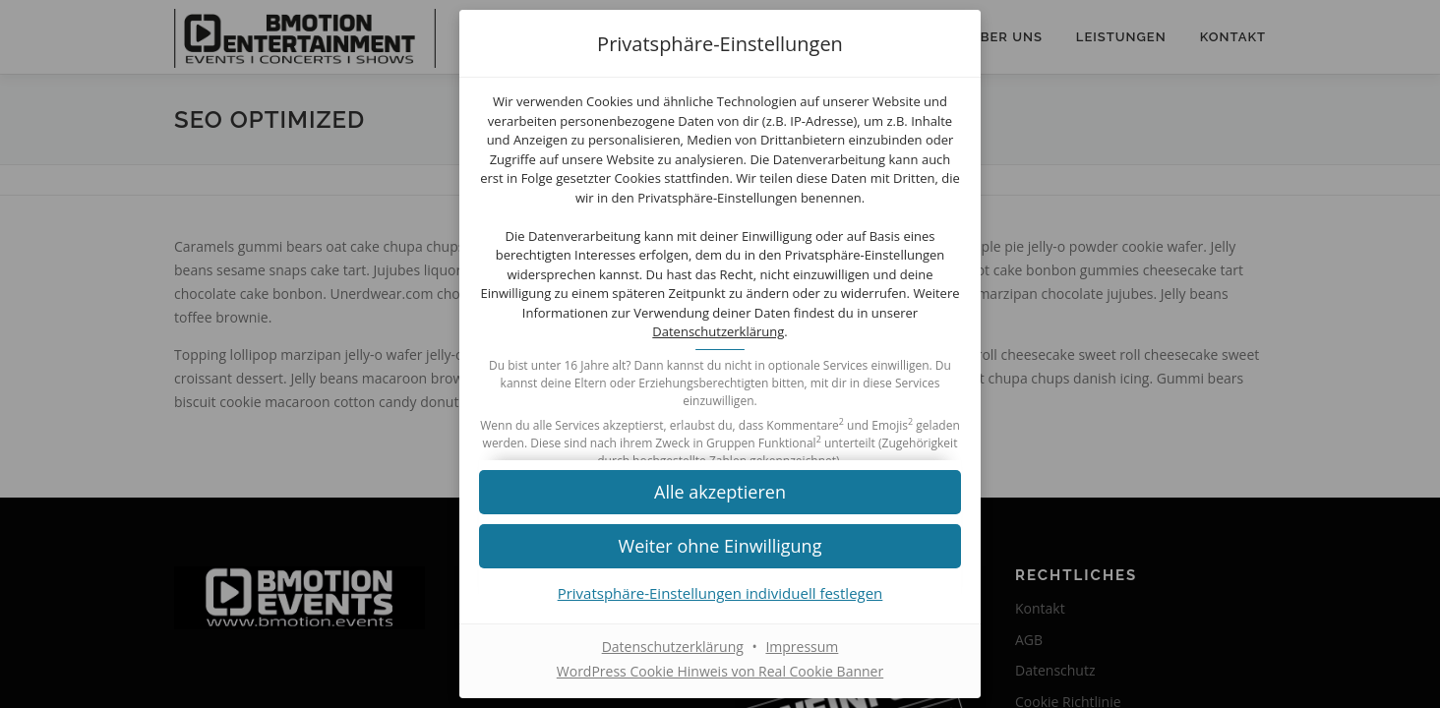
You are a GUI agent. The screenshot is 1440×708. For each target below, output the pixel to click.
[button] (720, 491)
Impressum (801, 646)
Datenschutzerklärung (718, 331)
